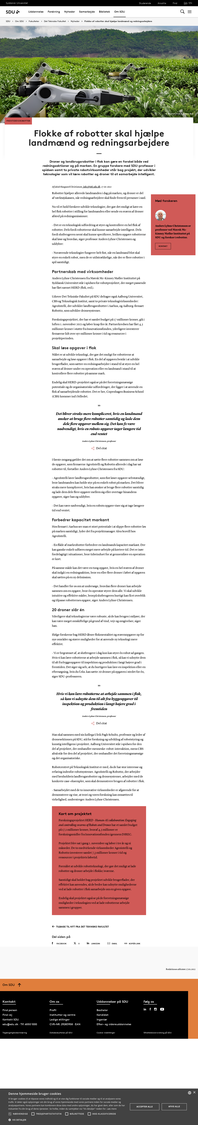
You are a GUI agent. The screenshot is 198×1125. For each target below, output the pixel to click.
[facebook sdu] (150, 1011)
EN (190, 3)
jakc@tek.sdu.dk (90, 186)
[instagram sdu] (155, 1011)
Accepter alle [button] (144, 1106)
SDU (8, 21)
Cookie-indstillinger (106, 1035)
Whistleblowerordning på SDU (158, 1035)
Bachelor (102, 1012)
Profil (53, 1012)
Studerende (145, 3)
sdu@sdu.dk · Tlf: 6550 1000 (20, 1026)
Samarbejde (87, 11)
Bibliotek (104, 11)
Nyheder (69, 11)
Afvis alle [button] (174, 1106)
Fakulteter (34, 21)
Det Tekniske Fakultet (55, 21)
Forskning (54, 11)
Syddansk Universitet (17, 3)
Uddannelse (36, 11)
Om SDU (119, 11)
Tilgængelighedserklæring (15, 1035)
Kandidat (102, 1017)
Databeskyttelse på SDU (61, 1035)
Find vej (7, 1017)
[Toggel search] (182, 12)
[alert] (99, 1107)
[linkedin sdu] (145, 1011)
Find (175, 3)
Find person (10, 1012)
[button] (10, 1114)
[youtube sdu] (162, 1011)
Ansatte (162, 3)
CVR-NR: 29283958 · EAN (65, 1026)
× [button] (194, 1092)
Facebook (59, 942)
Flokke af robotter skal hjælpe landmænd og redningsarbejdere (118, 21)
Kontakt (163, 243)
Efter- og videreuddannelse (114, 1026)
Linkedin (93, 942)
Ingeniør (102, 1021)
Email (112, 942)
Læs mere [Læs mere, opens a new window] (111, 1108)
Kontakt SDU (11, 1021)
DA (185, 3)
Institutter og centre (62, 1017)
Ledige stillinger (60, 1021)
